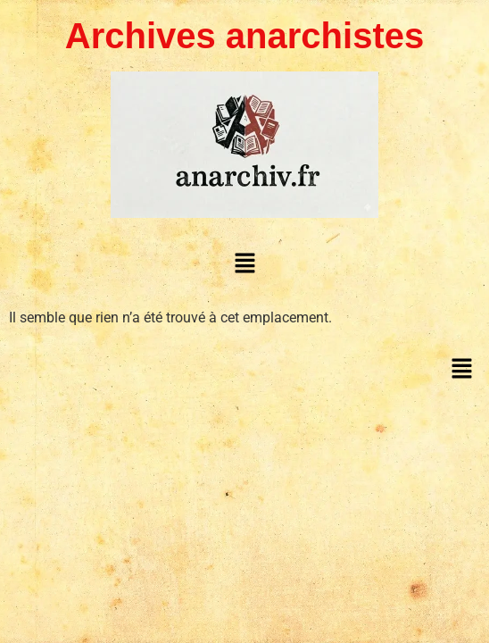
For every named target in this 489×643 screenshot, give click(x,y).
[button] (244, 262)
